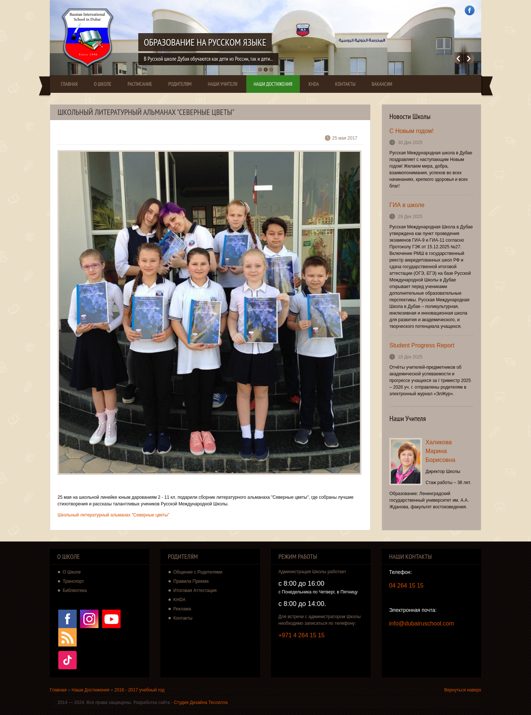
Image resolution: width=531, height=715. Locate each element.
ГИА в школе (406, 205)
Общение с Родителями (197, 572)
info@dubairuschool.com (421, 623)
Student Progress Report (421, 345)
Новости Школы (410, 116)
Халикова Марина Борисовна (440, 451)
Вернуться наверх (462, 690)
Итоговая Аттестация (195, 590)
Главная (69, 84)
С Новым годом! (411, 131)
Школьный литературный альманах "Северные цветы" (113, 515)
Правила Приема (191, 581)
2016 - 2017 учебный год (139, 690)
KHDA (314, 84)
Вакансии (382, 84)
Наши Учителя (222, 84)
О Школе (102, 84)
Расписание (140, 84)
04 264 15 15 (406, 585)
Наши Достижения (273, 84)
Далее (469, 58)
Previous (459, 58)
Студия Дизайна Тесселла (201, 702)
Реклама (182, 608)
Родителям (180, 84)
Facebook (470, 10)
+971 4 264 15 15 (301, 635)
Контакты (345, 84)
